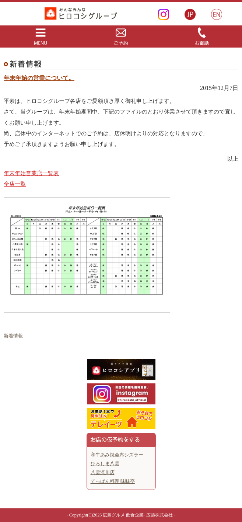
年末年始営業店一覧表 (31, 173)
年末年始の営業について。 (39, 78)
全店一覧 (15, 184)
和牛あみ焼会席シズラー (117, 454)
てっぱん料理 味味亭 (113, 481)
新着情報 (13, 335)
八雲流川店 (103, 472)
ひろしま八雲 (105, 463)
